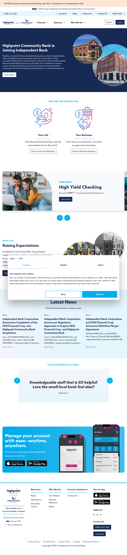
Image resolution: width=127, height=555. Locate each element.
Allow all (100, 294)
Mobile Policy (49, 541)
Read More (7, 347)
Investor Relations (53, 501)
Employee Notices (91, 541)
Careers (76, 541)
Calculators (36, 499)
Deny (63, 294)
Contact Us (72, 495)
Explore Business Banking (84, 151)
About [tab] (100, 265)
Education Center (35, 505)
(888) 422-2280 (102, 527)
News (51, 506)
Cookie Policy (64, 541)
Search (109, 22)
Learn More (9, 74)
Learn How (66, 199)
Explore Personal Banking (43, 151)
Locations (99, 534)
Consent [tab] (26, 265)
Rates (33, 495)
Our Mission (54, 495)
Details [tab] (63, 265)
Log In (120, 22)
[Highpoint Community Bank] (17, 21)
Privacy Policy (34, 541)
